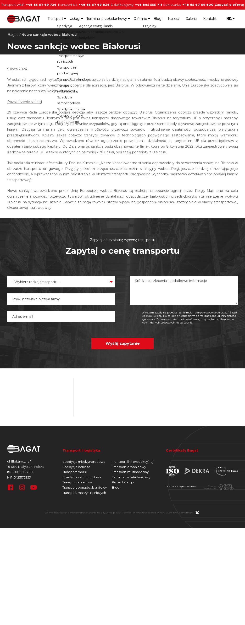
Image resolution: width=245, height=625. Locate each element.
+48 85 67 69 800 (197, 4)
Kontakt (210, 18)
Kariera (173, 18)
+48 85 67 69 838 (94, 4)
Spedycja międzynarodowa (83, 461)
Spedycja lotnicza (76, 467)
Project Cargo (123, 482)
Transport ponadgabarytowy (84, 487)
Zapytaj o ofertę (229, 4)
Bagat (13, 34)
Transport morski (75, 472)
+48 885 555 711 (148, 4)
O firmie (140, 18)
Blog (157, 18)
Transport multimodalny (130, 472)
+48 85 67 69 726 (41, 4)
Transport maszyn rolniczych (84, 493)
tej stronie (186, 322)
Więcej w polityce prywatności (175, 512)
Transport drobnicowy (129, 467)
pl (229, 19)
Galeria (191, 18)
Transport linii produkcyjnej (132, 461)
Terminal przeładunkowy (106, 18)
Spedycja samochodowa (81, 477)
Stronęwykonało (210, 487)
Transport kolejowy (77, 482)
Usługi (75, 18)
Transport (55, 18)
